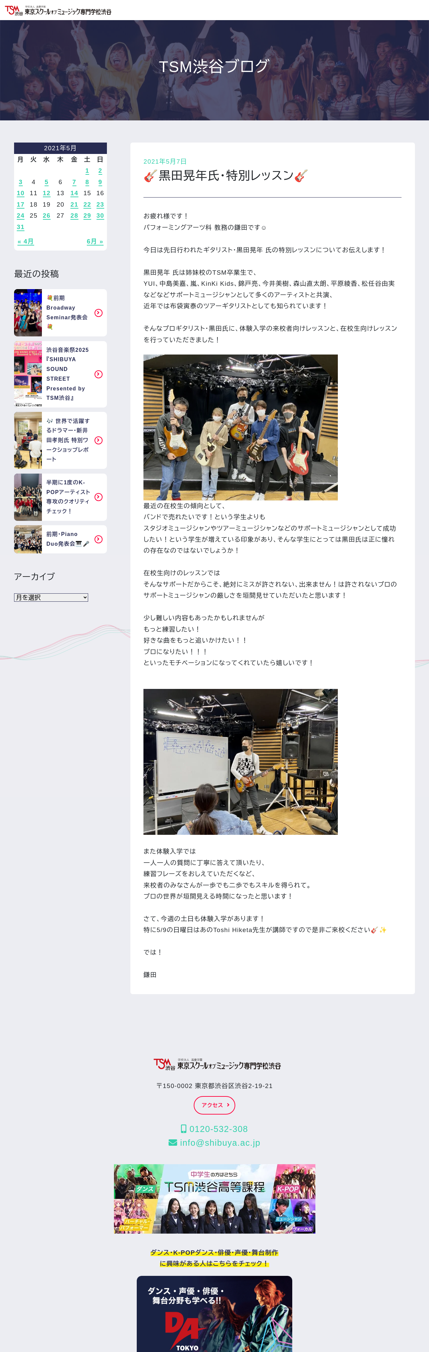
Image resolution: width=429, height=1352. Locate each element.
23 (100, 204)
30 (100, 215)
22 (87, 204)
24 (20, 215)
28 (74, 215)
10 (20, 193)
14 (74, 193)
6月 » (95, 241)
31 (20, 226)
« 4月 (25, 241)
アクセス (216, 1105)
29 (87, 215)
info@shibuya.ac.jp (214, 1142)
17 (20, 204)
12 (47, 193)
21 (74, 204)
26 (47, 215)
